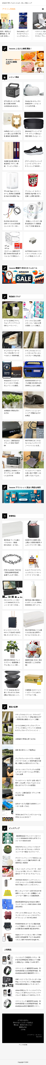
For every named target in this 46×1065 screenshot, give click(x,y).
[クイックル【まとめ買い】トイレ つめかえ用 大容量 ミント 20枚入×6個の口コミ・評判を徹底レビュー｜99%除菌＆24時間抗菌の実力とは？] (33, 309)
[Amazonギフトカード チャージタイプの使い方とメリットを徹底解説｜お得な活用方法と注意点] (12, 369)
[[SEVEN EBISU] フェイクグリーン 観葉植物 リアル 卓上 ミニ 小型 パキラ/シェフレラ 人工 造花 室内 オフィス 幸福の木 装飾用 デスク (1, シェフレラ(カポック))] (12, 649)
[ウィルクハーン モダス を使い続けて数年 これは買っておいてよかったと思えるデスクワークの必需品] (33, 459)
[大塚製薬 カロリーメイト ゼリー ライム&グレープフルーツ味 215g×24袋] (33, 679)
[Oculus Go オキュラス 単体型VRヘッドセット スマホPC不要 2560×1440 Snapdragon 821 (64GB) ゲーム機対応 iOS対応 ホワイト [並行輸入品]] (33, 90)
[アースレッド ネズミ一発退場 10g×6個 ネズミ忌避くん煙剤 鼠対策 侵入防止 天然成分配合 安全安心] (33, 180)
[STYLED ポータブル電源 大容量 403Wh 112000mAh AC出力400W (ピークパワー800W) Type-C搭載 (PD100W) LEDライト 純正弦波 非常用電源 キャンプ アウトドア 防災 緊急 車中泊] (12, 90)
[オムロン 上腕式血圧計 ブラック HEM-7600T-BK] (12, 429)
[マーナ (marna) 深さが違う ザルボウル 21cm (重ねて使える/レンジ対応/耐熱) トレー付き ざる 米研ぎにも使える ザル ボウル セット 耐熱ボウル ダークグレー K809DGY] (12, 679)
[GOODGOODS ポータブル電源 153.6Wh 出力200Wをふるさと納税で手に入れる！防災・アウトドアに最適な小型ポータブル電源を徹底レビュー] (33, 369)
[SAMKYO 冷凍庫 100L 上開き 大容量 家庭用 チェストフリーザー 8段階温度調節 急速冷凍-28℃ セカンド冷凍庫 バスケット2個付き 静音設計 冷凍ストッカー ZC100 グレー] (33, 529)
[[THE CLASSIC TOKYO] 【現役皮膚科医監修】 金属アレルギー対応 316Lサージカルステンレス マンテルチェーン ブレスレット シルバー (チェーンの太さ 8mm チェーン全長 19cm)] (12, 559)
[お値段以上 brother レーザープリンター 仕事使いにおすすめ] (12, 459)
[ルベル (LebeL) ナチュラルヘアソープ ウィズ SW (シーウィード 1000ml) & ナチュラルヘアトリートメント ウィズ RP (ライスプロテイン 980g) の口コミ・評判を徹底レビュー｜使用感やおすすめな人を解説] (12, 309)
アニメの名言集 (23, 1044)
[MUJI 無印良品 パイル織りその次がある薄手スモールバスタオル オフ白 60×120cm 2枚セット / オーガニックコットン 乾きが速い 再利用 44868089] (33, 619)
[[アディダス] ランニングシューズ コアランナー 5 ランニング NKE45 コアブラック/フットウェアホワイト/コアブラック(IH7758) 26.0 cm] (33, 150)
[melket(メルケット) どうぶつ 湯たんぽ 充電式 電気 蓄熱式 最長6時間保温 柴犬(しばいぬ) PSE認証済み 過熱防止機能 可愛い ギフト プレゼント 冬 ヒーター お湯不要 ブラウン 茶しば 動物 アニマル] (12, 120)
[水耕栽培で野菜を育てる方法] (12, 399)
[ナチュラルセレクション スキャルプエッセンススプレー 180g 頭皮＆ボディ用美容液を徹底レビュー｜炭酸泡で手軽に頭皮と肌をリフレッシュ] (33, 339)
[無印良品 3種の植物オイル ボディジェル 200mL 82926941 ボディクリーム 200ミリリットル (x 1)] (33, 589)
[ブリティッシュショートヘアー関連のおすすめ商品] (33, 399)
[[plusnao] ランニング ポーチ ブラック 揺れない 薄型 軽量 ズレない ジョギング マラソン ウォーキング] (33, 120)
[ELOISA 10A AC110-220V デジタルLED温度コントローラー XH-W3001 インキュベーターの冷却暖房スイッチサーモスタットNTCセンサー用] (12, 210)
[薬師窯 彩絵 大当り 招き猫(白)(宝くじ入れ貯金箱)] (33, 649)
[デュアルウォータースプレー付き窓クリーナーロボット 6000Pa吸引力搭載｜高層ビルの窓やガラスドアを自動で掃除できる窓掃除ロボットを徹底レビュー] (12, 339)
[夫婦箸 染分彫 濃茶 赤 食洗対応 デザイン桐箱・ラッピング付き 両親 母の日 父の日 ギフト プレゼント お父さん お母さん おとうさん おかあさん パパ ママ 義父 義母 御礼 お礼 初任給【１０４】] (12, 150)
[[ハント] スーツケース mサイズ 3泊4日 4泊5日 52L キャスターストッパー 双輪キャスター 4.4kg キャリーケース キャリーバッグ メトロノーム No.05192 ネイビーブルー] (12, 619)
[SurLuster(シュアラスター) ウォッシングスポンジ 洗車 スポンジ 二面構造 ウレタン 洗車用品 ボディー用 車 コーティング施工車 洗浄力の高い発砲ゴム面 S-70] (23, 20)
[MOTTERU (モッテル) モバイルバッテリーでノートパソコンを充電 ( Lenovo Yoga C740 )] (33, 429)
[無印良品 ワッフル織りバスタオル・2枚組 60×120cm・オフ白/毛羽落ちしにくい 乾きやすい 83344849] (12, 529)
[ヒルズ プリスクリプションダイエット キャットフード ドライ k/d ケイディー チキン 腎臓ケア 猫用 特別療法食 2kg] (33, 559)
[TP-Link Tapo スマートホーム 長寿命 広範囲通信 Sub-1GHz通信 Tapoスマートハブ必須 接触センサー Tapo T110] (12, 180)
